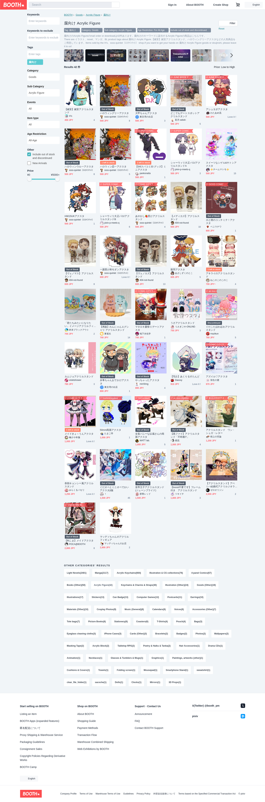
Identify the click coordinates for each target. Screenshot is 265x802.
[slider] (29, 179)
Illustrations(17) (75, 597)
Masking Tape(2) (75, 646)
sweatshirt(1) (203, 670)
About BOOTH (195, 4)
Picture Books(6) (97, 621)
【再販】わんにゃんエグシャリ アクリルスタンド (114, 328)
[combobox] (70, 5)
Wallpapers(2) (221, 633)
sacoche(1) (101, 682)
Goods (79, 14)
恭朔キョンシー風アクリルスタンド (79, 485)
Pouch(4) (181, 621)
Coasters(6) (142, 621)
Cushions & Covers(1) (78, 670)
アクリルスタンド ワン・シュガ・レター (220, 431)
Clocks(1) (136, 682)
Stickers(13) (98, 597)
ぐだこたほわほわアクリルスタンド (220, 328)
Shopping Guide (86, 720)
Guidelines (128, 794)
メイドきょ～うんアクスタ (79, 433)
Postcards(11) (174, 597)
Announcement (143, 714)
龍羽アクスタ (178, 269)
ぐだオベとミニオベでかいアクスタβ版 (114, 489)
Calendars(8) (159, 609)
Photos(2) (201, 633)
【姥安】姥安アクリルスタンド (79, 111)
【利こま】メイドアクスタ (79, 540)
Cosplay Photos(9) (106, 609)
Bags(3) (198, 621)
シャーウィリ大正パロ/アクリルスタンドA (185, 164)
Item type (32, 118)
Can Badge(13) (120, 597)
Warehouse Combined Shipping (95, 741)
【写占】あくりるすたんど (185, 376)
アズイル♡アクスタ (217, 376)
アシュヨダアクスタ (217, 109)
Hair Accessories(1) (189, 646)
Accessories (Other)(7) (204, 609)
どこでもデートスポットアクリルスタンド (185, 115)
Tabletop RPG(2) (126, 646)
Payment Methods (87, 727)
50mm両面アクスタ (110, 430)
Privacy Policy (143, 794)
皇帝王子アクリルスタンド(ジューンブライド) (149, 489)
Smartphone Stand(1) (177, 670)
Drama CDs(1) (215, 646)
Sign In (172, 4)
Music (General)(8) (134, 609)
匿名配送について (30, 727)
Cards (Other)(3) (138, 633)
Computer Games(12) (148, 597)
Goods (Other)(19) (206, 585)
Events (31, 102)
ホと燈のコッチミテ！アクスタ (220, 221)
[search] (108, 5)
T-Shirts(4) (162, 621)
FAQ (137, 720)
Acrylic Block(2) (100, 646)
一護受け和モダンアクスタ (114, 269)
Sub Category (35, 86)
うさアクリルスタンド (183, 323)
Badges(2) (181, 633)
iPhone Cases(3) (112, 633)
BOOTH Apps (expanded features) (39, 720)
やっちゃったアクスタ (147, 380)
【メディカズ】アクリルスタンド (185, 218)
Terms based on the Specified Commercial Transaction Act (207, 794)
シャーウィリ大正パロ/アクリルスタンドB (115, 218)
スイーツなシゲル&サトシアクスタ (221, 164)
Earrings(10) (196, 597)
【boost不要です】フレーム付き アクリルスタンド (186, 489)
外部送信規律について (164, 794)
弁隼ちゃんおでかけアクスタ (114, 382)
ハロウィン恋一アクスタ (113, 166)
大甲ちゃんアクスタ (146, 113)
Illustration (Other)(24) (176, 585)
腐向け (107, 14)
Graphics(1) (158, 658)
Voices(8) (179, 609)
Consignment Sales (31, 748)
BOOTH (68, 14)
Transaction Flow (87, 734)
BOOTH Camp (28, 767)
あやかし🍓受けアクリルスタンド (150, 218)
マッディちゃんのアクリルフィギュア (114, 538)
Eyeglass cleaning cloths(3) (81, 633)
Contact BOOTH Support (149, 727)
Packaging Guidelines (32, 741)
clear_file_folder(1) (76, 682)
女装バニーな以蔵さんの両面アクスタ (149, 435)
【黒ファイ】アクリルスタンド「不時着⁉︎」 (185, 435)
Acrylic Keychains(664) (129, 573)
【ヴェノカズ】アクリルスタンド (149, 275)
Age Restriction (36, 134)
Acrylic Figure (93, 14)
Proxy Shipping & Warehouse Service (41, 734)
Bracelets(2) (161, 633)
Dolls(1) (119, 682)
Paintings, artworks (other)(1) (187, 658)
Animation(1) (73, 658)
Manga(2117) (101, 573)
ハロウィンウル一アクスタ (79, 166)
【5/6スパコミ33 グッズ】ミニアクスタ (150, 168)
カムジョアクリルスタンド (79, 376)
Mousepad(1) (150, 670)
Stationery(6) (121, 621)
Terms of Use (86, 794)
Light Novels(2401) (76, 573)
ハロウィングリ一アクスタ (114, 113)
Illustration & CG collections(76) (166, 573)
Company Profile (68, 794)
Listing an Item (28, 714)
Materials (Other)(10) (77, 609)
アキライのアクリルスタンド (220, 275)
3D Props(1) (175, 682)
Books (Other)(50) (76, 585)
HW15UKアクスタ (74, 216)
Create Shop (220, 4)
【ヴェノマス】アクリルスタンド (79, 275)
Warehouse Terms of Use (108, 794)
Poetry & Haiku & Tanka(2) (157, 646)
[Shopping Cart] (238, 5)
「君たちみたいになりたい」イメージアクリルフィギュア (79, 325)
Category (32, 70)
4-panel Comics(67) (201, 573)
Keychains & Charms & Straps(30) (139, 585)
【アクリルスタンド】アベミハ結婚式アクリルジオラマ (220, 485)
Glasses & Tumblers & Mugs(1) (127, 658)
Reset (221, 28)
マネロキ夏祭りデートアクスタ (149, 328)
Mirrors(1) (155, 682)
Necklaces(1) (95, 658)
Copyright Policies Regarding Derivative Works (42, 757)
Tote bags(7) (73, 621)
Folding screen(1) (126, 670)
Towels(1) (103, 670)
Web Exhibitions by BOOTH (93, 748)
